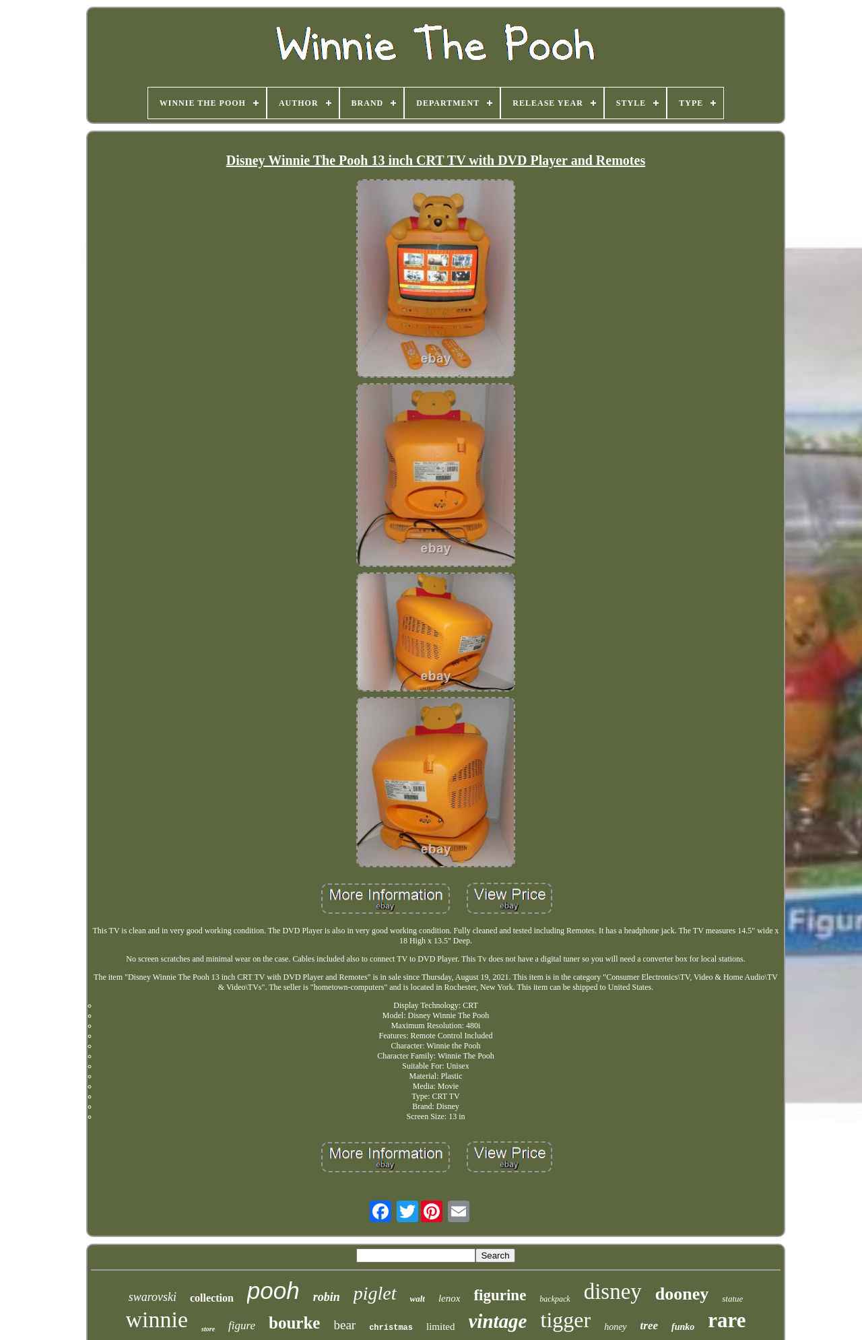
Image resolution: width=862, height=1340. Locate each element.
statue (732, 1299)
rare (726, 1320)
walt (417, 1299)
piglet (375, 1293)
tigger (565, 1320)
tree (649, 1325)
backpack (554, 1299)
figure (241, 1325)
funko (682, 1327)
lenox (449, 1298)
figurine (499, 1295)
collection (212, 1298)
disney (613, 1291)
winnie (157, 1319)
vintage (497, 1321)
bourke (294, 1323)
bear (344, 1325)
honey (615, 1327)
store (208, 1329)
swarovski (152, 1297)
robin (326, 1297)
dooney (681, 1294)
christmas (391, 1328)
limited (440, 1326)
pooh (273, 1290)
